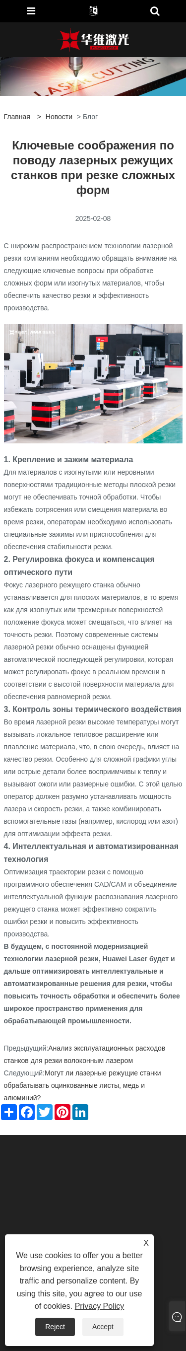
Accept (103, 1327)
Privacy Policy (99, 1306)
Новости (59, 117)
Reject (55, 1327)
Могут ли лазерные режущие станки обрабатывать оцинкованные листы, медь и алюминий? (82, 1085)
